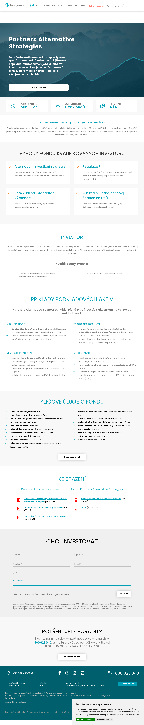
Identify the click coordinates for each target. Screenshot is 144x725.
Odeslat (124, 593)
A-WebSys (21, 702)
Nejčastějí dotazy (17, 683)
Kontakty (82, 6)
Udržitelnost (43, 683)
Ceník (83, 507)
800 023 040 (127, 673)
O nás (38, 6)
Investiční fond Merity (15, 712)
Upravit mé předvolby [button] (104, 719)
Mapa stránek (72, 683)
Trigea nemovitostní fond (38, 712)
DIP (75, 6)
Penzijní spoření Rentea (62, 712)
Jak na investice (49, 6)
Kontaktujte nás (72, 656)
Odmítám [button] (90, 719)
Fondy (61, 6)
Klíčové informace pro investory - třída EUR (44, 507)
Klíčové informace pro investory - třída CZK (101, 498)
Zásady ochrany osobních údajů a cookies (85, 685)
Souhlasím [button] (81, 719)
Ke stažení (14, 685)
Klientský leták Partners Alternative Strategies (45, 516)
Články (69, 6)
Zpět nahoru (127, 683)
